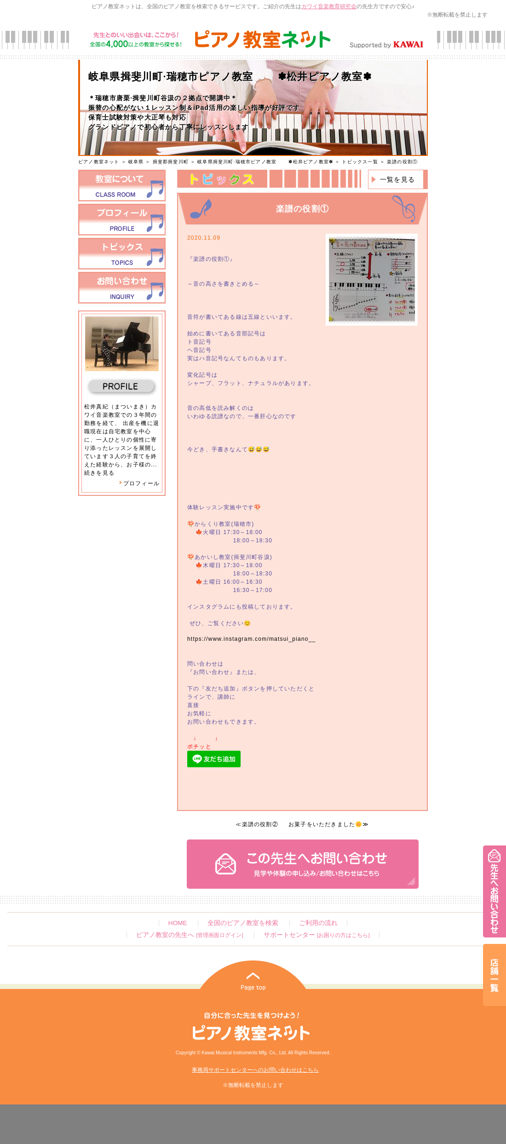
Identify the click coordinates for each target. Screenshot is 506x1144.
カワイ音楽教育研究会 (328, 6)
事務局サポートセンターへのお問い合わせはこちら (255, 1070)
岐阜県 (136, 161)
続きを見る (99, 473)
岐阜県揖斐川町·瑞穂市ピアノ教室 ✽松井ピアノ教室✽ (265, 161)
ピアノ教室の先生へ (189, 934)
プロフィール (139, 483)
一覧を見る (397, 179)
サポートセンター (316, 934)
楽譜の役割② (260, 824)
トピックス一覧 (360, 161)
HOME (177, 923)
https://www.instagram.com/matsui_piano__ (251, 639)
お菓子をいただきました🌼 (325, 824)
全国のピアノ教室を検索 (242, 923)
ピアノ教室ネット (99, 161)
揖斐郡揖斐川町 (171, 161)
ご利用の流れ (318, 923)
